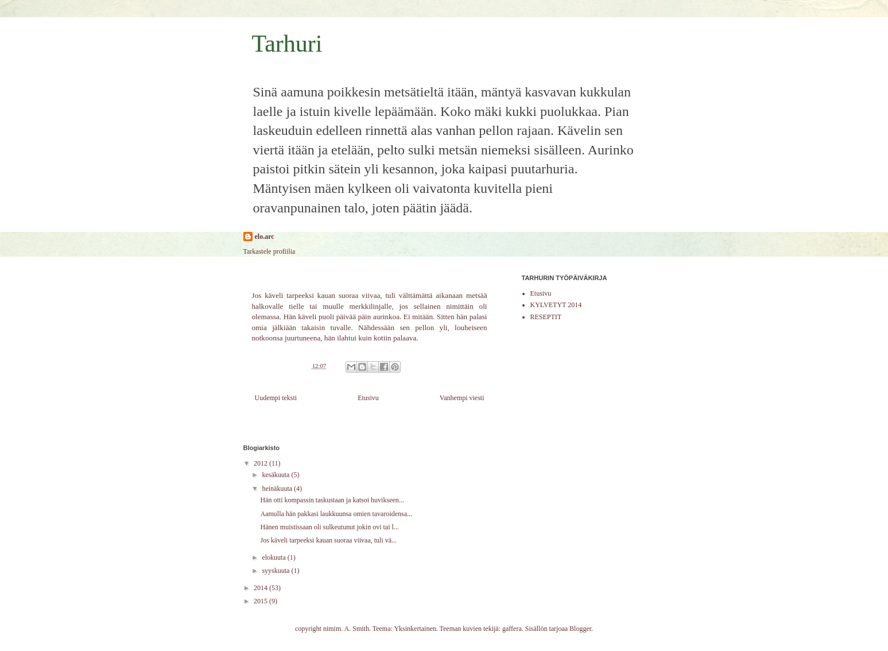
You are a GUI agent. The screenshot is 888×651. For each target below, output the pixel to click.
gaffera (512, 629)
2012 (261, 463)
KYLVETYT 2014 (556, 305)
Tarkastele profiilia (269, 251)
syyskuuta (276, 571)
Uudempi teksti (276, 398)
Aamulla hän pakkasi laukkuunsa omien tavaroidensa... (336, 514)
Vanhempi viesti (462, 398)
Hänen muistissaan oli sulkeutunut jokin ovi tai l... (329, 527)
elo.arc (264, 236)
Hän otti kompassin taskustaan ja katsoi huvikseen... (332, 500)
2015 (261, 601)
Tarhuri (287, 43)
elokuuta (274, 557)
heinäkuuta (278, 489)
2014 (261, 588)
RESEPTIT (546, 317)
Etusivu (368, 398)
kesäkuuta (276, 475)
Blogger (580, 629)
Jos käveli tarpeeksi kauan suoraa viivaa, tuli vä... (328, 540)
